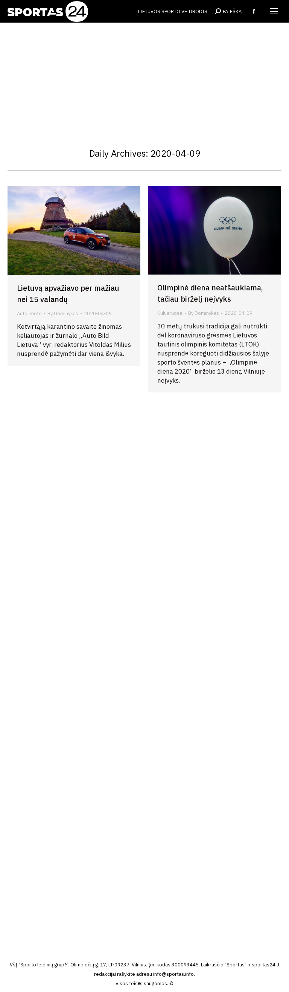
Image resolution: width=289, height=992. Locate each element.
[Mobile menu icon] (273, 11)
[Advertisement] (144, 79)
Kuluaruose (170, 313)
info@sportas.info (173, 974)
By (62, 313)
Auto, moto (29, 313)
